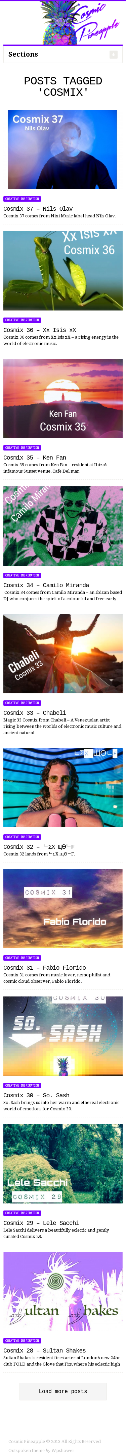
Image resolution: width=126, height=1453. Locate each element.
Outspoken (19, 1443)
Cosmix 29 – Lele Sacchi (41, 1223)
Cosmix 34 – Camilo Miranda (46, 585)
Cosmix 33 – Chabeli (34, 713)
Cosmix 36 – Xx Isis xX (39, 330)
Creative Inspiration (22, 199)
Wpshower (63, 1443)
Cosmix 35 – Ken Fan (34, 458)
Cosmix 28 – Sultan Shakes (44, 1350)
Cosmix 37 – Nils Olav (38, 209)
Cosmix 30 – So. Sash (36, 1095)
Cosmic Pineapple (26, 1434)
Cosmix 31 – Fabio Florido (44, 968)
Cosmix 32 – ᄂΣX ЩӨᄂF (39, 847)
